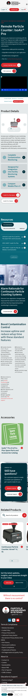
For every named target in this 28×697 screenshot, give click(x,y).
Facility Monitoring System (14, 59)
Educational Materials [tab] (9, 228)
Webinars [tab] (22, 228)
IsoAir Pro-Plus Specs (9, 195)
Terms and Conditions (9, 645)
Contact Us (14, 9)
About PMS (5, 667)
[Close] (25, 683)
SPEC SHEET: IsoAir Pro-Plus (14, 243)
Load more (14, 257)
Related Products (8, 101)
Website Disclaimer (8, 628)
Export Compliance (8, 647)
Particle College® (7, 680)
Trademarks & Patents (9, 650)
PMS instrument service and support (7, 398)
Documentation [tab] (7, 224)
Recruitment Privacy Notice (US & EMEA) (12, 639)
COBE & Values (6, 672)
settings (12, 691)
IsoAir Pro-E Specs (8, 201)
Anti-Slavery (6, 642)
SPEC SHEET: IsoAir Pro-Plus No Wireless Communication (14, 249)
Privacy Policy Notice (8, 633)
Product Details (7, 98)
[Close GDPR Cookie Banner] (21, 694)
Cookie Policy (6, 630)
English (3, 9)
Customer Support (12, 494)
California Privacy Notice (9, 635)
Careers (4, 662)
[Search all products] (11, 515)
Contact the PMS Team (9, 65)
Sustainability (6, 665)
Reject (10, 694)
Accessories (20, 98)
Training (4, 682)
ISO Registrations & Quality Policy (12, 652)
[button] (23, 157)
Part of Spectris (7, 670)
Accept (4, 694)
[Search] (25, 9)
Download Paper (7, 311)
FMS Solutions (7, 71)
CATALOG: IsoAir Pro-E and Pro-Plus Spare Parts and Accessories (14, 238)
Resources (14, 98)
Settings (16, 694)
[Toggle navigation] (27, 5)
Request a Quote (18, 101)
